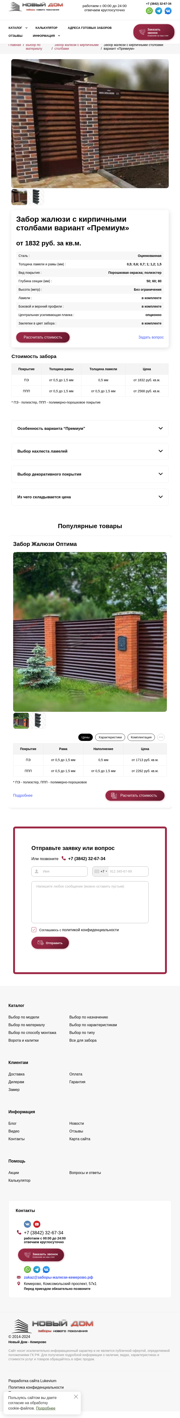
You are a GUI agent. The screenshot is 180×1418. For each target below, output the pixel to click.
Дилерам (16, 1088)
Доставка (16, 1081)
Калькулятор (46, 28)
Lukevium (48, 1387)
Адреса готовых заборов (90, 28)
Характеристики (110, 737)
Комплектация (141, 737)
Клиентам (18, 1069)
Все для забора (83, 1047)
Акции (13, 1179)
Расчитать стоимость (138, 795)
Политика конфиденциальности (36, 1394)
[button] (14, 526)
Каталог (15, 28)
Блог (12, 1130)
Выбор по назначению (88, 1024)
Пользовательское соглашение (35, 1399)
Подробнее (45, 1408)
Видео (13, 1138)
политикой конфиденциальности (90, 936)
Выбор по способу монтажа (32, 1039)
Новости (76, 1130)
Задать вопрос (151, 337)
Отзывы (15, 36)
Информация (44, 36)
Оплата (75, 1081)
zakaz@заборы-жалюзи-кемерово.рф (58, 1284)
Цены (86, 737)
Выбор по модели (23, 1024)
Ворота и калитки (23, 1047)
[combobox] (101, 871)
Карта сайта (79, 1145)
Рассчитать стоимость (43, 337)
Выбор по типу (82, 1039)
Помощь (16, 1167)
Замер (13, 1096)
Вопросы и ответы (85, 1179)
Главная (14, 45)
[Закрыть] (76, 1396)
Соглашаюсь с (79, 936)
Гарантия (77, 1088)
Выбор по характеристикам (93, 1031)
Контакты (16, 1145)
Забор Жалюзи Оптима (45, 544)
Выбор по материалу (34, 46)
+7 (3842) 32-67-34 (158, 3)
